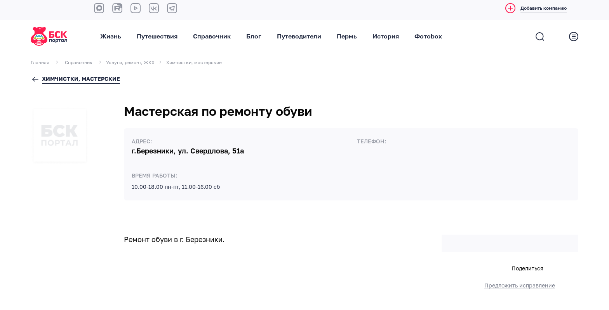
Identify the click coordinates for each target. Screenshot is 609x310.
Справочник (212, 36)
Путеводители (299, 36)
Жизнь (110, 36)
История (385, 36)
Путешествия (157, 36)
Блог (253, 36)
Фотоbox (428, 36)
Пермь (347, 36)
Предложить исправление (519, 285)
